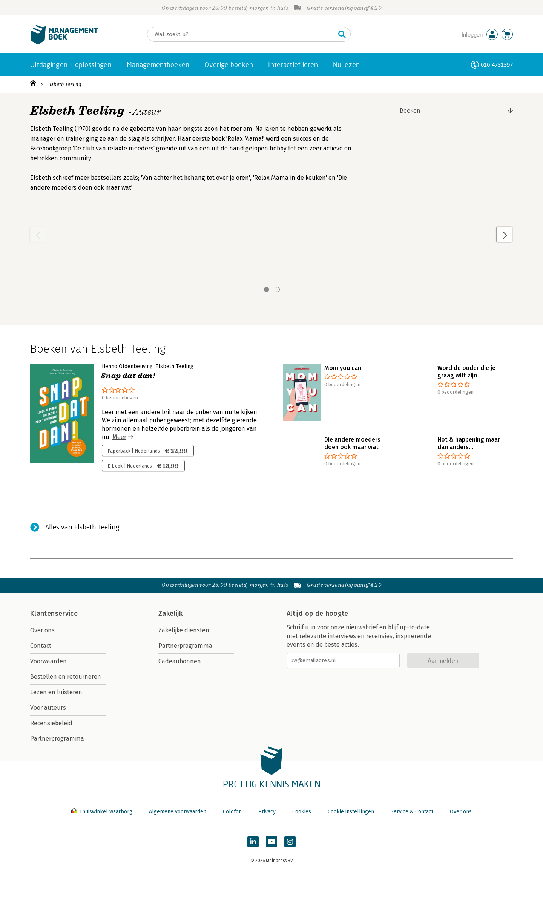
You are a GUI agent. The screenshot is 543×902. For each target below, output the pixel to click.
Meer (119, 436)
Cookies (301, 811)
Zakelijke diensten (183, 630)
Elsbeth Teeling (64, 84)
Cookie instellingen (351, 811)
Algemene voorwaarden (177, 811)
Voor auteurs (48, 707)
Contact (40, 645)
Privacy (267, 811)
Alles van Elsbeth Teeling (82, 527)
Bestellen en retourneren (65, 676)
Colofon (232, 811)
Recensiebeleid (51, 723)
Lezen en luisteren (56, 692)
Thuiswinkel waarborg (102, 811)
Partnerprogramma (57, 738)
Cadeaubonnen (179, 661)
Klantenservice (54, 613)
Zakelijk (170, 613)
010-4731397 (497, 64)
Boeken (410, 110)
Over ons (42, 630)
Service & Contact (412, 811)
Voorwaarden (48, 661)
